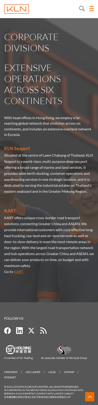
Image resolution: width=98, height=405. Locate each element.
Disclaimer (33, 372)
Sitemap (69, 372)
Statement (11, 372)
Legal (52, 372)
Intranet (10, 377)
